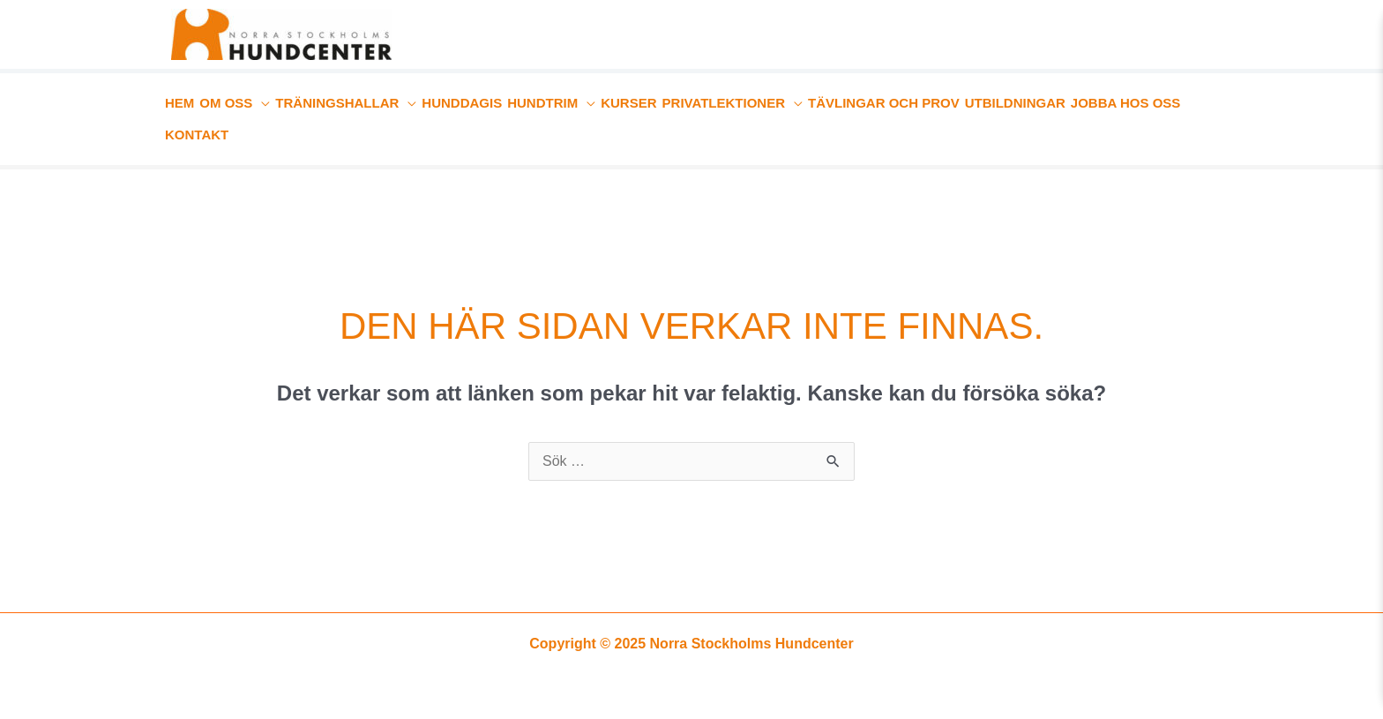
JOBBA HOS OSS (1125, 102)
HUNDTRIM (542, 102)
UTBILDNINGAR (1015, 102)
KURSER (628, 102)
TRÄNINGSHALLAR (337, 102)
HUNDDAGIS (462, 102)
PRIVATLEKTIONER (723, 102)
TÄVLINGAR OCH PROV (884, 102)
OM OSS (225, 102)
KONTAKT (196, 134)
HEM (179, 102)
